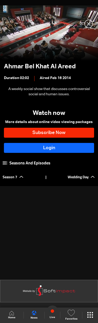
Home (11, 315)
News (34, 315)
